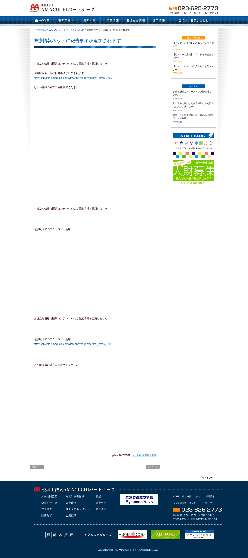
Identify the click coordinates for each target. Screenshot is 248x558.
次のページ (152, 467)
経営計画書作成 (75, 496)
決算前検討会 (49, 502)
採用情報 (210, 496)
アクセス (198, 496)
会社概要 (186, 496)
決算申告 (46, 509)
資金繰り (71, 502)
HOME (176, 496)
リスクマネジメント (77, 509)
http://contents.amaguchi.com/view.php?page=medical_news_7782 (73, 343)
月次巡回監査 (49, 496)
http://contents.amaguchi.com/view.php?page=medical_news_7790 (73, 77)
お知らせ (136, 455)
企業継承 (71, 515)
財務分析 (46, 515)
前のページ (37, 467)
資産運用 (101, 509)
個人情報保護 (179, 503)
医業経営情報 (149, 455)
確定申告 (101, 502)
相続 (98, 496)
